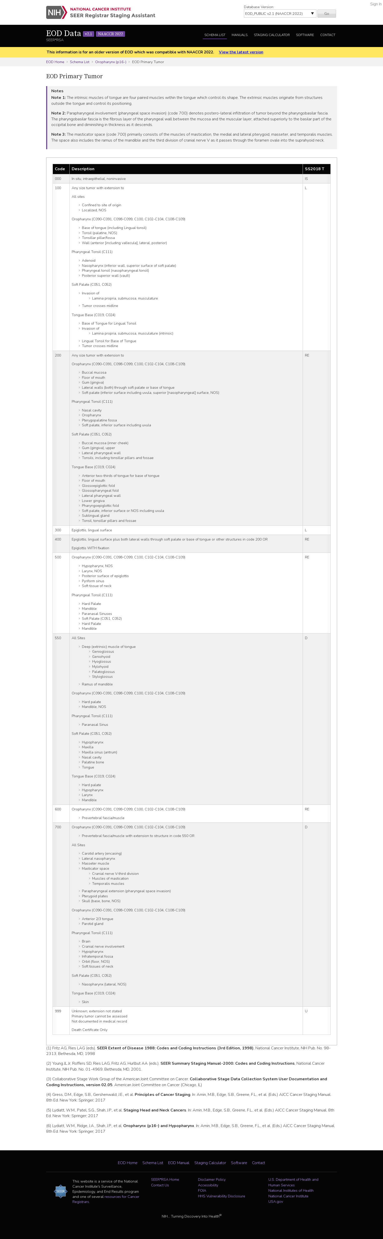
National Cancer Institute (288, 1196)
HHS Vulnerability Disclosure (221, 1196)
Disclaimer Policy (212, 1179)
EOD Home (55, 61)
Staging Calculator (272, 35)
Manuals (240, 35)
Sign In (376, 4)
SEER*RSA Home (165, 1179)
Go (326, 13)
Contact (327, 35)
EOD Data (85, 34)
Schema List (214, 35)
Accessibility (208, 1185)
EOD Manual (178, 1162)
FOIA (202, 1190)
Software (305, 35)
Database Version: (259, 6)
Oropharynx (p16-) (110, 61)
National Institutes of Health (291, 1190)
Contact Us (160, 1185)
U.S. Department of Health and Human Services (293, 1182)
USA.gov (275, 1201)
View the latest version (241, 52)
